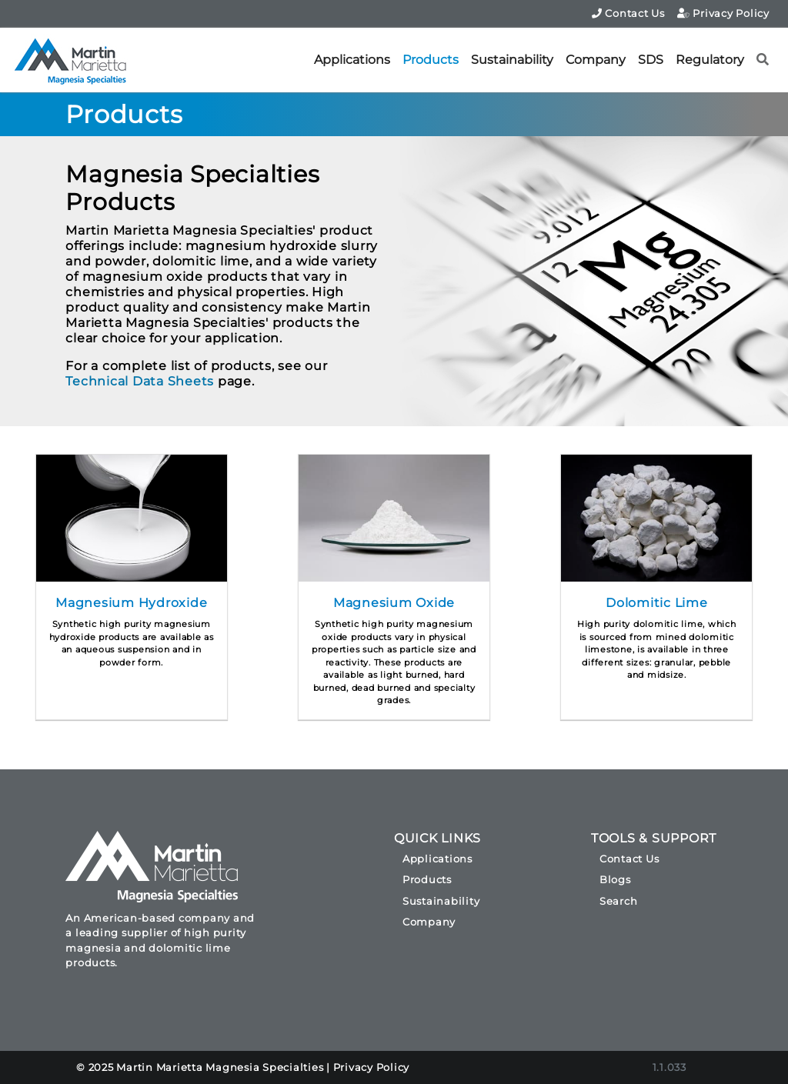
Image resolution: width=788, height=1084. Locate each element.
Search (618, 901)
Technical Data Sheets (139, 381)
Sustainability (512, 59)
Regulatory (710, 59)
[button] (763, 60)
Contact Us (628, 13)
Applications (352, 59)
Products (430, 59)
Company (596, 59)
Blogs (615, 879)
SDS (650, 59)
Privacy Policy (723, 13)
